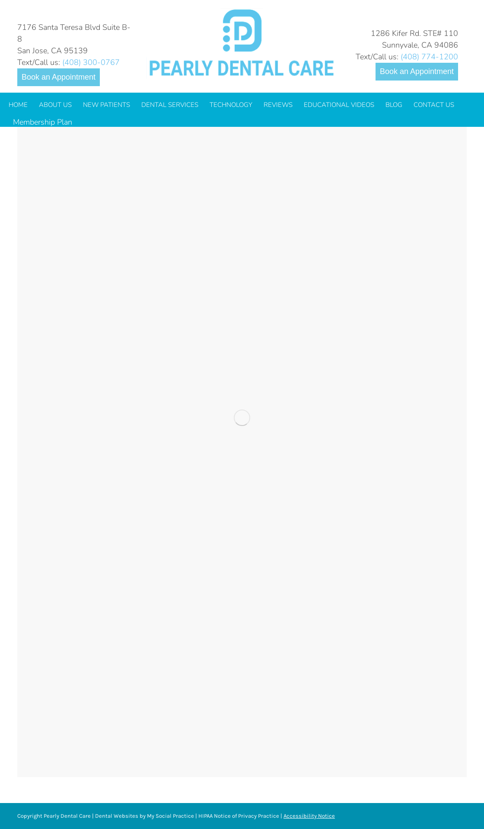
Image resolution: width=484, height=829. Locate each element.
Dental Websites (116, 816)
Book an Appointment (59, 77)
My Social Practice (170, 816)
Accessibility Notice (309, 816)
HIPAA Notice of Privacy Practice (238, 816)
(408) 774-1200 (429, 57)
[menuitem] (18, 105)
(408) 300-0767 (91, 62)
